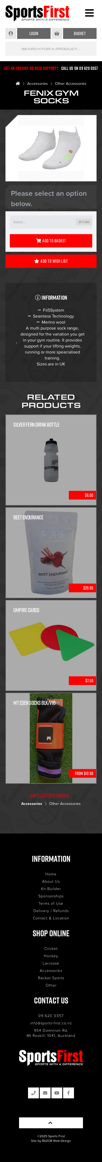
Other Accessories (70, 83)
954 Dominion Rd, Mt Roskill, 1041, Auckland (51, 1033)
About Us (51, 881)
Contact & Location (51, 918)
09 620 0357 (51, 1015)
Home (51, 873)
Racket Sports (51, 977)
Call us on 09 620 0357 (79, 68)
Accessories (37, 83)
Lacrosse (51, 963)
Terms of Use (51, 903)
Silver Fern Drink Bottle (36, 424)
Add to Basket (51, 241)
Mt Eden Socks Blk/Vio (34, 703)
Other (51, 985)
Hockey (51, 955)
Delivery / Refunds (51, 910)
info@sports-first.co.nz (51, 1022)
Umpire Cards (26, 610)
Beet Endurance (28, 517)
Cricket (51, 948)
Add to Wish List (51, 261)
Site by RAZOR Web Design (51, 1140)
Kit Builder (51, 888)
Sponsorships (51, 895)
